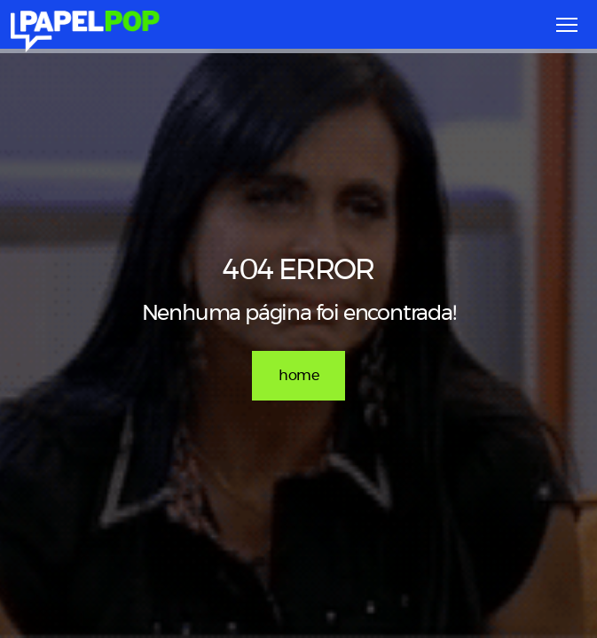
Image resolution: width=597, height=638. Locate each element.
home (298, 376)
